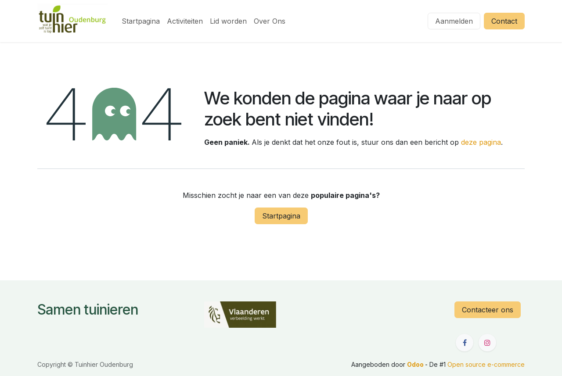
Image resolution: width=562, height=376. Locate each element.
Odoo (416, 364)
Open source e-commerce (486, 364)
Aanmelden (454, 21)
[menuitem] (140, 21)
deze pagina (481, 142)
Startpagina (281, 215)
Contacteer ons (487, 309)
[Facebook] (464, 342)
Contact (504, 21)
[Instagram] (487, 342)
